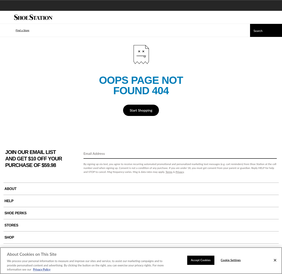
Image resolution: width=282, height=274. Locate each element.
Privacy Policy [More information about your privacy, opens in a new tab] (41, 269)
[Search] (266, 30)
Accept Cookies (201, 260)
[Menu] (6, 17)
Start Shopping (141, 110)
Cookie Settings (231, 260)
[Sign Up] (272, 153)
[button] (16, 30)
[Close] (275, 260)
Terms (168, 171)
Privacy (180, 171)
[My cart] (276, 17)
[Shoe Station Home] (33, 17)
